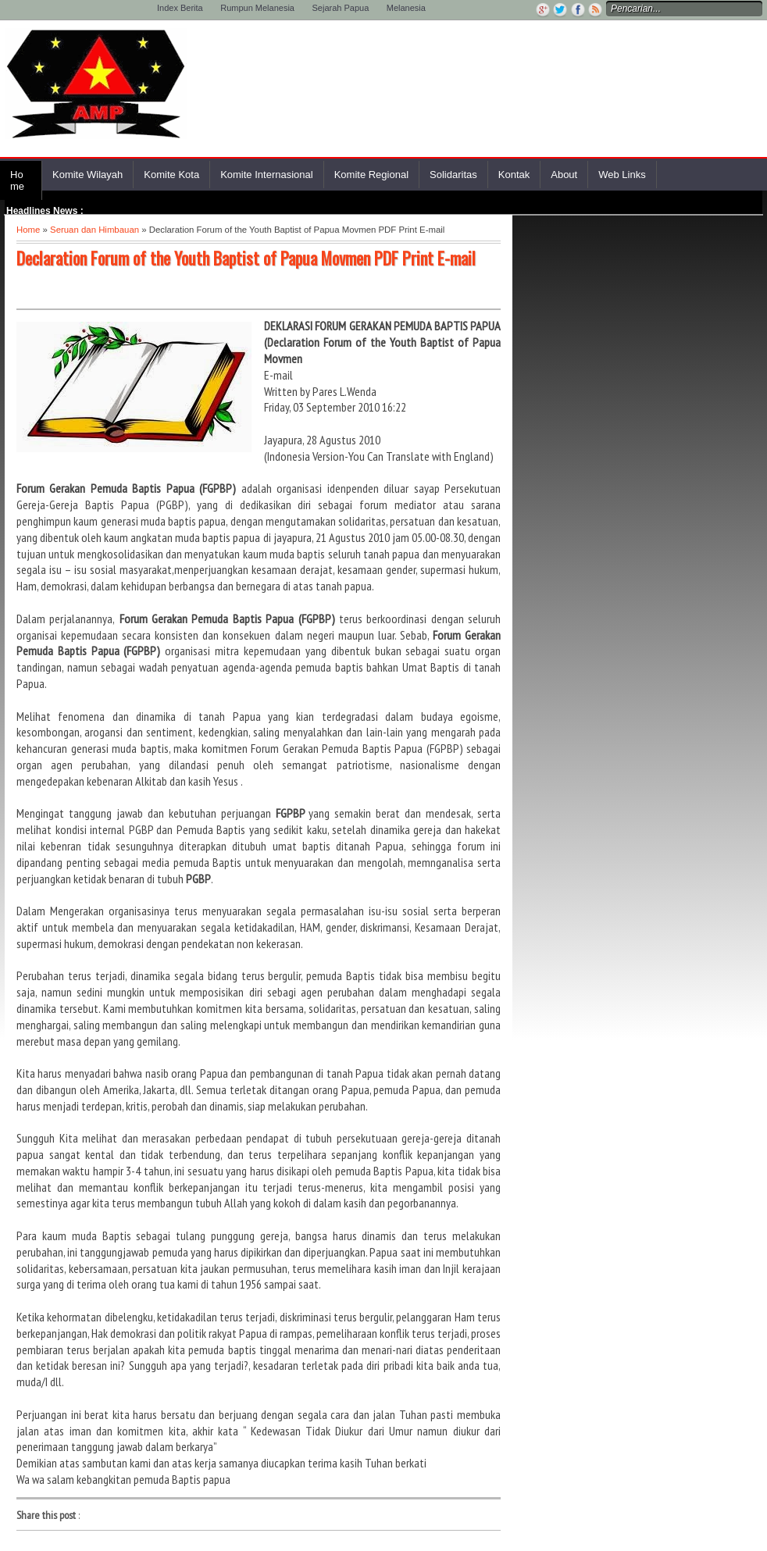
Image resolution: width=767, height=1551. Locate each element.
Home (17, 180)
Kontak (514, 174)
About (564, 174)
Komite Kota (171, 174)
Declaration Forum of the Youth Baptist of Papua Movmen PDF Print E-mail (246, 257)
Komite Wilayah (87, 174)
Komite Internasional (266, 174)
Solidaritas (453, 174)
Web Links (621, 174)
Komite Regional (371, 174)
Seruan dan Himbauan (94, 229)
